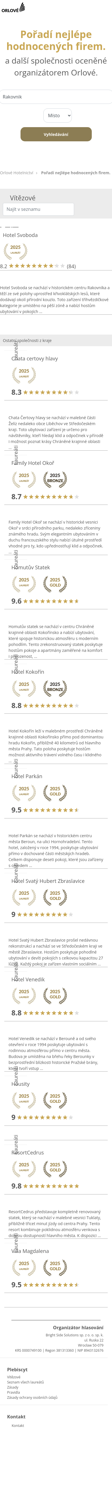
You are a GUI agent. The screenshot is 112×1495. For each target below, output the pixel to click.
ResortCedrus (27, 1152)
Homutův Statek (30, 567)
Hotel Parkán (26, 776)
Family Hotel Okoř (32, 462)
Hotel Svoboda (20, 235)
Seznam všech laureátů (25, 1382)
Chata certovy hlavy (34, 358)
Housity (20, 1083)
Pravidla (13, 1392)
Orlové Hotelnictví (16, 172)
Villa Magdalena (30, 1251)
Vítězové (14, 1377)
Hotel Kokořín (27, 671)
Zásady (12, 1387)
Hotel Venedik (28, 979)
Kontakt (18, 1425)
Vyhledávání (56, 134)
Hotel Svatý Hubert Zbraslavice (48, 880)
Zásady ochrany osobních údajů (32, 1397)
